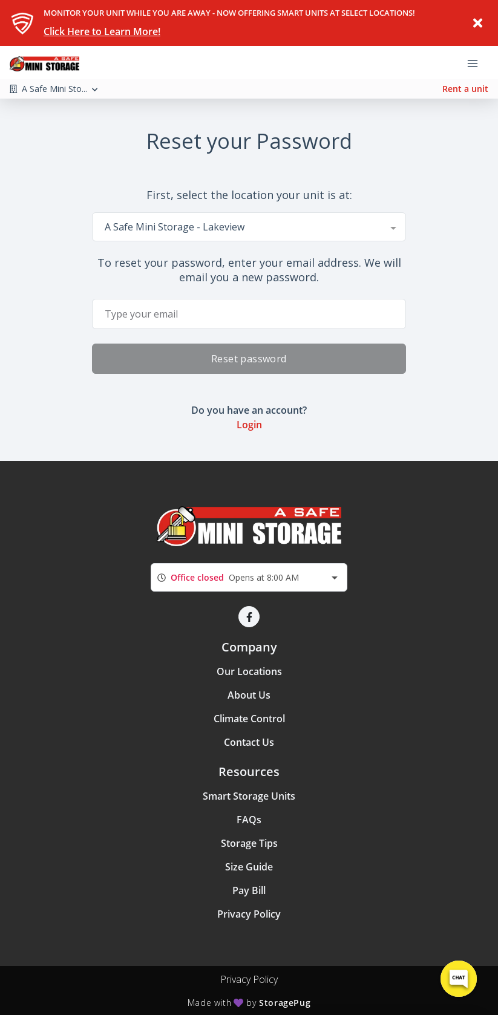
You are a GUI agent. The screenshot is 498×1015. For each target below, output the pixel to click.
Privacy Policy (249, 914)
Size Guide (249, 866)
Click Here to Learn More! (102, 31)
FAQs (249, 819)
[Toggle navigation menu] (477, 62)
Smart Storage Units (249, 796)
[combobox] (249, 226)
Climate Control (249, 718)
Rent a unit (465, 88)
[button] (249, 616)
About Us (249, 695)
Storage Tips (249, 843)
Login (249, 424)
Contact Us (249, 742)
